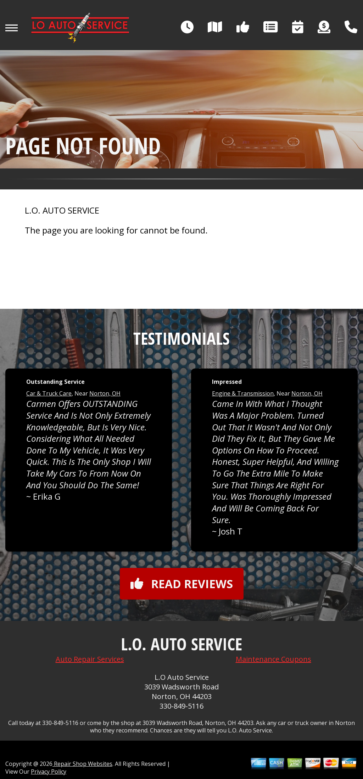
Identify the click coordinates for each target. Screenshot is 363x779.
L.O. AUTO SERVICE (62, 210)
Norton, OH (105, 393)
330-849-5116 (181, 706)
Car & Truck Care (49, 393)
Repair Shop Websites (82, 764)
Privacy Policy (48, 771)
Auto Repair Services (90, 659)
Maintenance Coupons (273, 659)
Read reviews (181, 583)
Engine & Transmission (243, 393)
